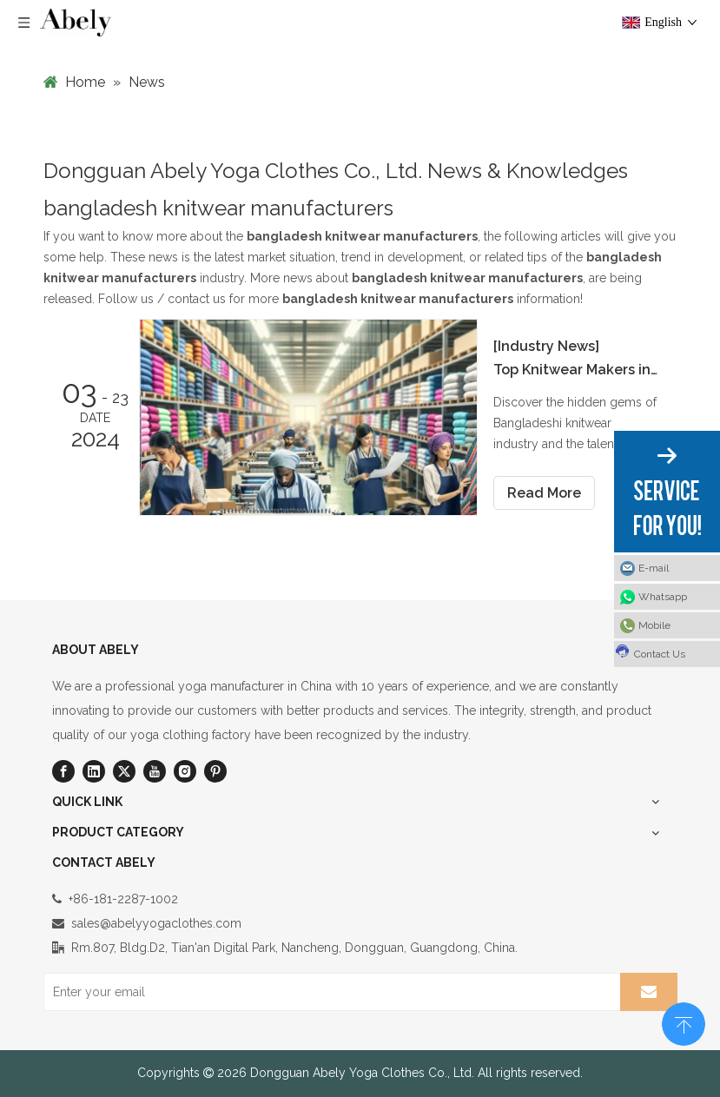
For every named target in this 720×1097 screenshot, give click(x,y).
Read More (544, 493)
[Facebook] (63, 771)
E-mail (653, 568)
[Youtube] (154, 771)
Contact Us (649, 651)
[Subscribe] (648, 992)
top (683, 1022)
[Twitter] (124, 771)
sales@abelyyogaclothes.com (156, 923)
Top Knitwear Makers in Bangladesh (575, 369)
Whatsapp (662, 597)
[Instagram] (185, 771)
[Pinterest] (215, 771)
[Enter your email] (328, 992)
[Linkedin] (94, 771)
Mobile (654, 625)
